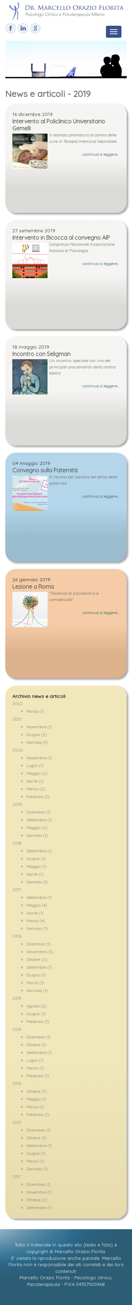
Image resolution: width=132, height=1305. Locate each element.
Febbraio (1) (37, 796)
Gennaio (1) (37, 742)
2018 (16, 843)
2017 (16, 889)
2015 (16, 998)
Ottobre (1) (36, 1044)
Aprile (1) (35, 781)
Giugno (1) (36, 858)
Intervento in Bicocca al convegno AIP (61, 237)
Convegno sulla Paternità (44, 470)
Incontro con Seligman (41, 353)
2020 (17, 750)
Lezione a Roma (33, 586)
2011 (16, 1176)
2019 (17, 804)
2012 (16, 1122)
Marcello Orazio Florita (80, 1251)
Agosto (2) (36, 1006)
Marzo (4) (35, 920)
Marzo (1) (35, 711)
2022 (17, 703)
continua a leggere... (101, 154)
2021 (16, 719)
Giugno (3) (36, 734)
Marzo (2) (35, 788)
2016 (16, 936)
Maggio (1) (36, 866)
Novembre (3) (39, 951)
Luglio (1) (35, 765)
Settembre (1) (39, 819)
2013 (16, 1083)
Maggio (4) (36, 905)
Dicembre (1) (38, 812)
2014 (16, 1029)
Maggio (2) (37, 773)
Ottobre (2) (37, 959)
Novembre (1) (39, 726)
